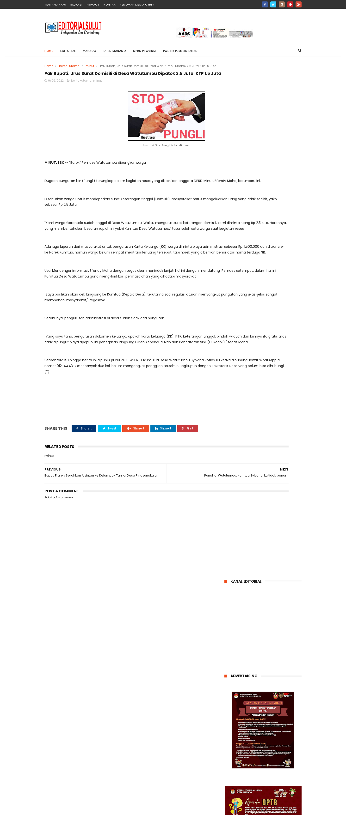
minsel (232, 641)
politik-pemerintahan (243, 650)
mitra (248, 641)
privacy (93, 4)
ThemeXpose (144, 809)
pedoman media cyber (137, 4)
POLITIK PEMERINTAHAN (180, 51)
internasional (237, 632)
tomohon (289, 650)
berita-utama (69, 66)
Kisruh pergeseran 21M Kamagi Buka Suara (269, 455)
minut (90, 66)
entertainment (274, 623)
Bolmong (234, 623)
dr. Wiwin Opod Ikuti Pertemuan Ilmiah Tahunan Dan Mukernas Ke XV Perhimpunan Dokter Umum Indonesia (261, 509)
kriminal (259, 632)
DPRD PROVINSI (144, 51)
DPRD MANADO (115, 51)
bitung (252, 623)
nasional (264, 641)
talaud (271, 650)
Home (48, 51)
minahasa (278, 632)
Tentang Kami (55, 4)
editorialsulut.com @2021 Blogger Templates (80, 809)
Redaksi (76, 4)
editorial (68, 51)
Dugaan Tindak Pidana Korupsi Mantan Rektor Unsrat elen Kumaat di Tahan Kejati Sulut (275, 482)
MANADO (89, 51)
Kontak (110, 4)
